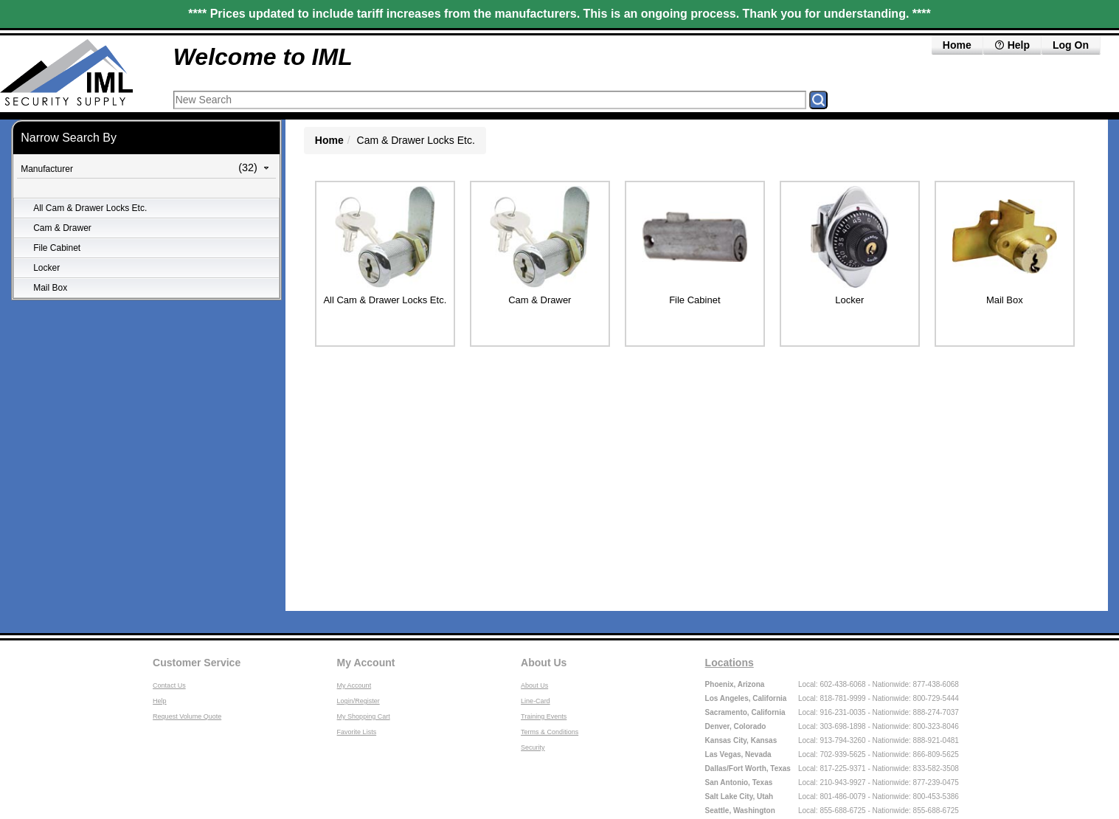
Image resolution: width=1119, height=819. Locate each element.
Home (957, 45)
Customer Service (196, 662)
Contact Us (169, 685)
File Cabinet (56, 248)
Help (1012, 45)
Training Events (544, 716)
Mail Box (50, 288)
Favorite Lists (357, 732)
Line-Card (535, 701)
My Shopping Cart (363, 716)
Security (533, 747)
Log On (1071, 45)
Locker (46, 268)
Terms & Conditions (549, 732)
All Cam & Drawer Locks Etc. (90, 208)
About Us (544, 662)
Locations (729, 662)
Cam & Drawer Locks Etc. (416, 140)
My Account (366, 662)
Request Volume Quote (187, 716)
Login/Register (358, 701)
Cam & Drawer (62, 228)
